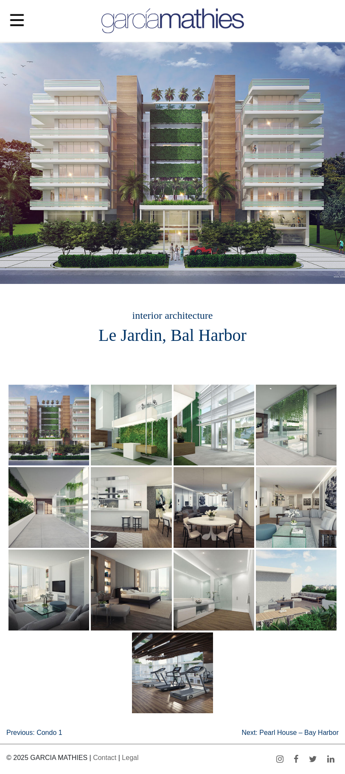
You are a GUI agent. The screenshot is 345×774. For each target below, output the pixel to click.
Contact (104, 757)
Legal (130, 757)
